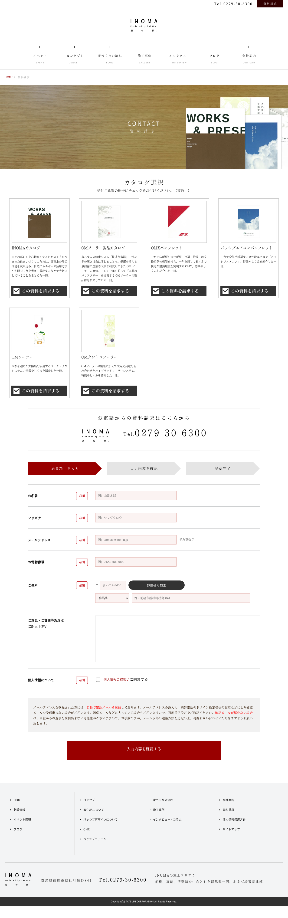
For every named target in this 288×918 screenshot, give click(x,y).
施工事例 (158, 821)
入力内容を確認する (144, 762)
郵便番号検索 (146, 593)
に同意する (124, 687)
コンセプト (90, 812)
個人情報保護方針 (234, 831)
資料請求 (270, 4)
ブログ (18, 841)
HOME (9, 77)
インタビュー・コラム (167, 831)
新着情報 (19, 821)
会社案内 (228, 812)
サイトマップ (231, 841)
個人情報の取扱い (118, 687)
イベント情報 (22, 831)
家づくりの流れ (163, 812)
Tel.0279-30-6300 (233, 3)
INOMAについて (93, 821)
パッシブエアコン (94, 851)
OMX (86, 841)
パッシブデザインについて (100, 831)
